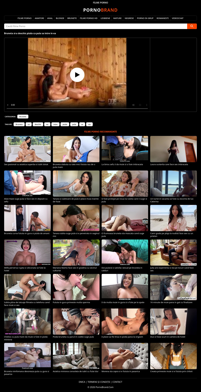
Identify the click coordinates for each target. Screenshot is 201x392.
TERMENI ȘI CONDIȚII (98, 381)
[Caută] (192, 26)
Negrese (129, 18)
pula (74, 124)
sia (89, 124)
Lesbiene (105, 18)
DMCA (82, 381)
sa (82, 124)
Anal (50, 18)
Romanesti (163, 18)
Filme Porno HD (88, 18)
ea (47, 124)
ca (29, 124)
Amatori (39, 18)
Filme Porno (25, 18)
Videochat (177, 18)
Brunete (72, 18)
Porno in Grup (145, 18)
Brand (100, 10)
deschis (38, 124)
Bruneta (19, 124)
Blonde (60, 18)
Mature (117, 18)
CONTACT (117, 381)
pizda (65, 124)
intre (55, 124)
